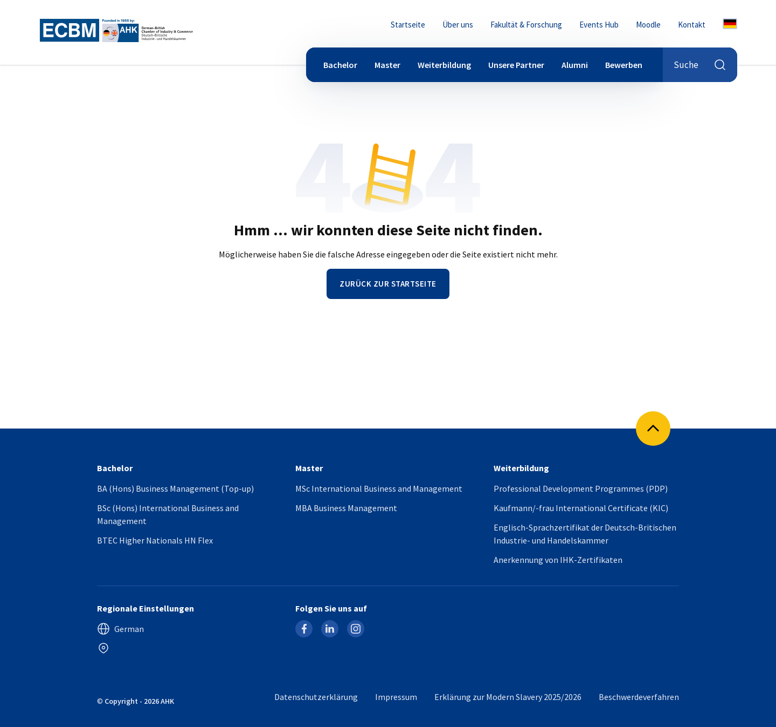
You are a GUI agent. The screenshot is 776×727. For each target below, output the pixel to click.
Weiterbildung (444, 64)
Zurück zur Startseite (388, 283)
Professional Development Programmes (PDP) (581, 488)
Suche (700, 64)
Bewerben (623, 64)
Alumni (575, 64)
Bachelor (340, 64)
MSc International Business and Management (378, 488)
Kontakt (691, 24)
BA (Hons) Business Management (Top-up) (175, 488)
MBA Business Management (346, 507)
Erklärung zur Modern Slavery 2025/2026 (507, 696)
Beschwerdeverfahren (639, 696)
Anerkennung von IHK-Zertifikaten (558, 559)
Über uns (457, 24)
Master (387, 64)
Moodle (648, 24)
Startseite (408, 24)
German (120, 628)
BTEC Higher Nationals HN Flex (155, 540)
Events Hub (599, 24)
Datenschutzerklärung (316, 696)
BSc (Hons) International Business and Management (168, 514)
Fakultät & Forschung (526, 24)
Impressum (396, 696)
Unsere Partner (516, 64)
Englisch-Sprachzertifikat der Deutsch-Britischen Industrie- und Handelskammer (585, 534)
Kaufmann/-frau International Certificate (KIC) (581, 507)
